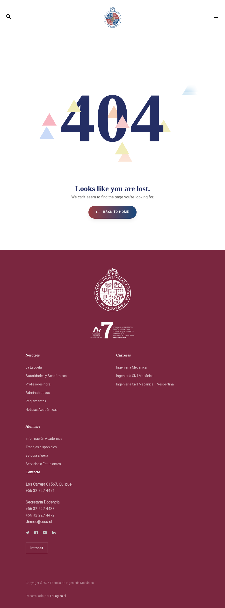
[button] (8, 17)
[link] (39, 521)
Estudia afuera (37, 455)
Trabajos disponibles (41, 447)
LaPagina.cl (58, 596)
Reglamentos (36, 401)
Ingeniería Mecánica (131, 367)
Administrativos (38, 393)
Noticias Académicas (42, 410)
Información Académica (44, 438)
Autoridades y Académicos (46, 376)
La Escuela (34, 367)
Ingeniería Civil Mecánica (134, 376)
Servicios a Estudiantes (43, 464)
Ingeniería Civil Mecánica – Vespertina (145, 384)
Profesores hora (38, 384)
